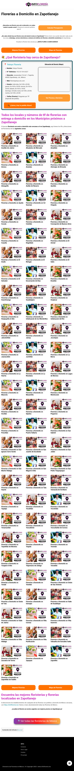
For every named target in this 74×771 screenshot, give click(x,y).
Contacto (23, 745)
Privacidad (24, 754)
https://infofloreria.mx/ (11, 705)
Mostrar (19, 729)
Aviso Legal (24, 748)
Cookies (23, 751)
